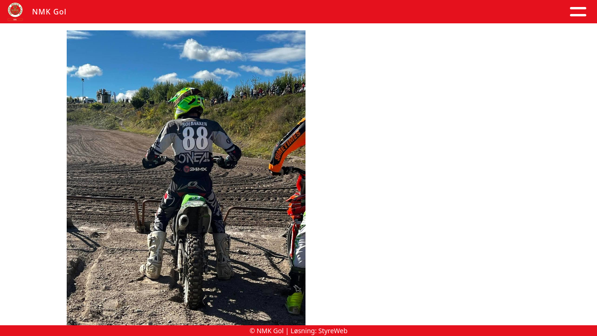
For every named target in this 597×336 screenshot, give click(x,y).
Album (184, 11)
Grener (558, 11)
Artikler (141, 11)
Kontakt (348, 11)
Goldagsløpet (492, 11)
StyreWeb (333, 330)
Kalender (235, 11)
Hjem (100, 11)
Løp (391, 11)
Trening (428, 11)
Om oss (292, 11)
